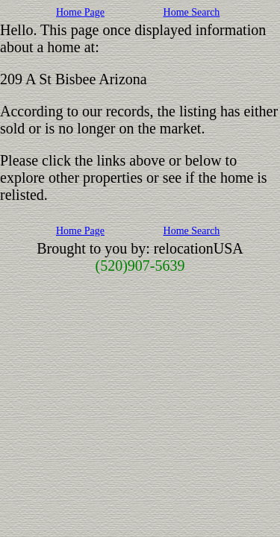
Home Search (192, 12)
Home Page (80, 12)
